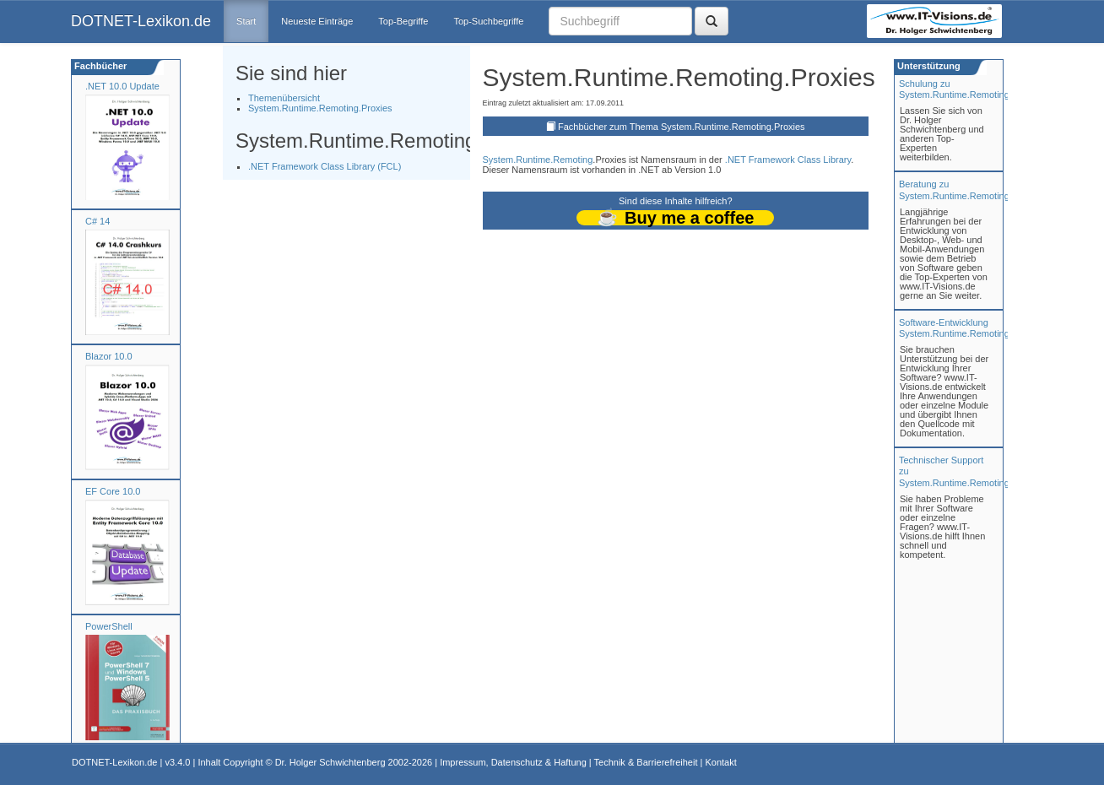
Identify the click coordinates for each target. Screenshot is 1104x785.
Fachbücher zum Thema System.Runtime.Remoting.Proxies (681, 127)
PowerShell (109, 626)
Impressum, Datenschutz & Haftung (513, 762)
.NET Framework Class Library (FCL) (324, 166)
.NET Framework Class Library (788, 159)
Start (246, 21)
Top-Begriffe (403, 21)
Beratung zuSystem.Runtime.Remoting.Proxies (971, 189)
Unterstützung (928, 66)
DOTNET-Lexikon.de (141, 21)
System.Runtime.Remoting (538, 159)
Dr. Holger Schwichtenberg (330, 762)
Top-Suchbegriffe (488, 21)
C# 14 (97, 221)
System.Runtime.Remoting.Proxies (320, 108)
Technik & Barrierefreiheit (646, 762)
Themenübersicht (284, 98)
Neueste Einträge (317, 21)
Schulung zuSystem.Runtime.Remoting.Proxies (971, 89)
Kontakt (720, 762)
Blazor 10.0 (109, 356)
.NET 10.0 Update (122, 86)
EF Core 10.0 (112, 491)
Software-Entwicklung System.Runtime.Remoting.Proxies (971, 327)
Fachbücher (99, 66)
